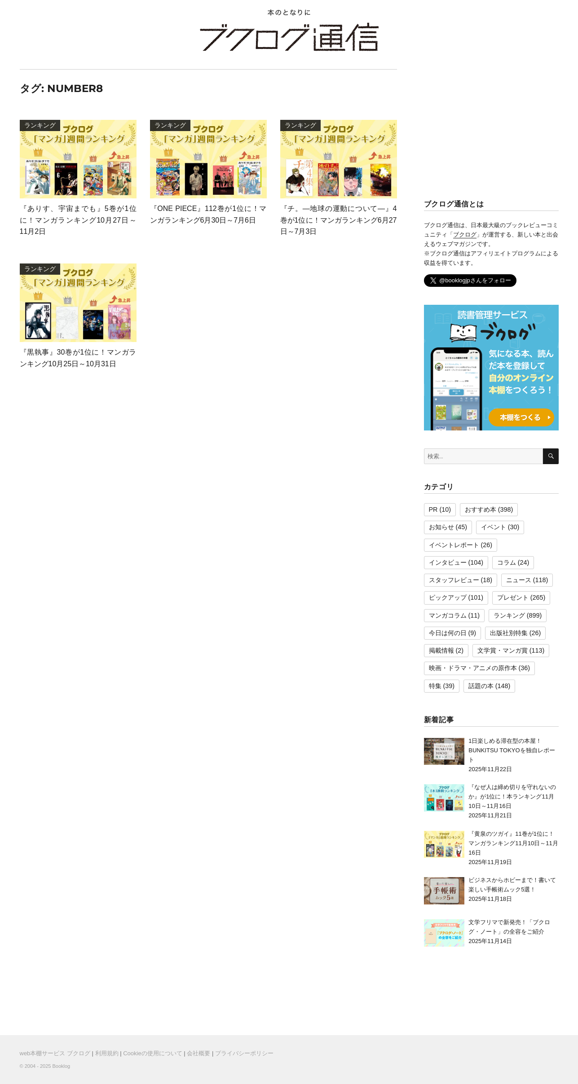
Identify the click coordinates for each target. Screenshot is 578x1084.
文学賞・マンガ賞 (502, 650)
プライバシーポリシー (244, 1053)
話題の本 (481, 685)
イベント (493, 527)
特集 (435, 685)
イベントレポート (454, 545)
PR (433, 509)
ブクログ (465, 234)
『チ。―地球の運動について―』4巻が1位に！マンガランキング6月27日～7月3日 (338, 220)
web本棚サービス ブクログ (55, 1053)
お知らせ (441, 527)
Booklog (61, 1066)
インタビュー (448, 562)
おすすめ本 (480, 509)
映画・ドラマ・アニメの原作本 (473, 667)
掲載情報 (441, 650)
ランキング (509, 615)
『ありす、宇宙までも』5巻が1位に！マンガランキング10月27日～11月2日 (78, 220)
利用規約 (107, 1053)
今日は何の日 (448, 632)
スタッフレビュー (454, 580)
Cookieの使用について (152, 1053)
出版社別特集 (509, 632)
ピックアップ (448, 597)
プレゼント (513, 597)
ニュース (518, 580)
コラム (506, 562)
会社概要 (198, 1053)
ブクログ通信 (289, 36)
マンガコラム (448, 615)
